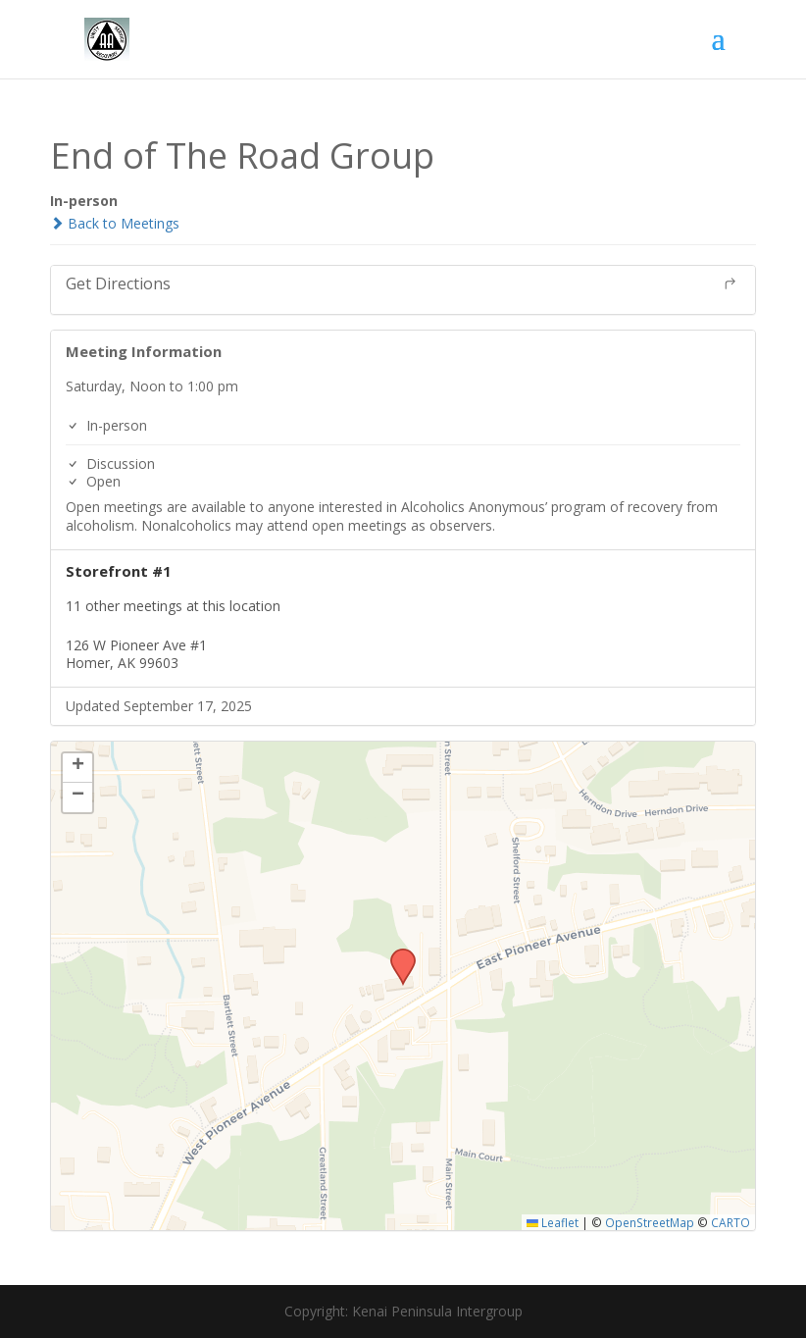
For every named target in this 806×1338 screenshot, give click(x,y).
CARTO (730, 1222)
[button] (396, 954)
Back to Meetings (114, 223)
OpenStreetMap (649, 1222)
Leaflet (553, 1222)
